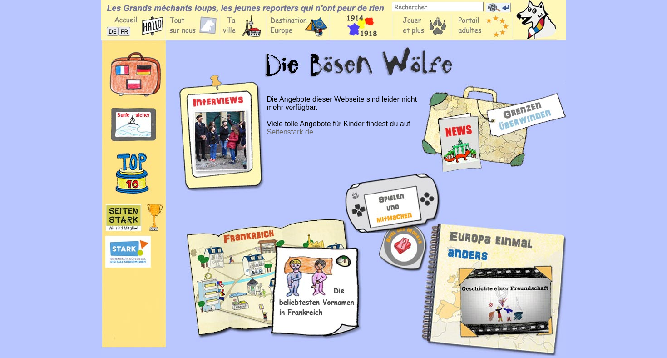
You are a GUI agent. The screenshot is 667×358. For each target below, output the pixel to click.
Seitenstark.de (290, 132)
